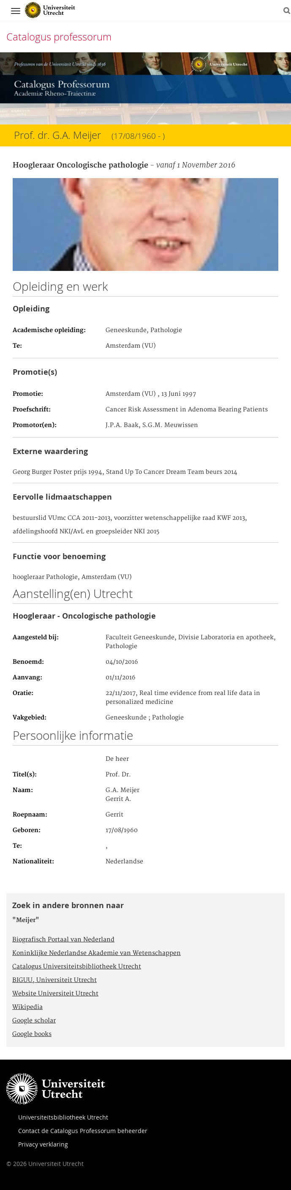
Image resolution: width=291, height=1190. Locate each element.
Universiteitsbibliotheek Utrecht (63, 1117)
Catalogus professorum (59, 36)
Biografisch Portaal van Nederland (63, 940)
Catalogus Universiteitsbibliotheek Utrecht (76, 967)
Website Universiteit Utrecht (55, 994)
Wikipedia (27, 1007)
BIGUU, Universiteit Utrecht (54, 980)
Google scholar (34, 1021)
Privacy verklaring (43, 1144)
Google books (32, 1034)
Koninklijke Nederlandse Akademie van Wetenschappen (96, 953)
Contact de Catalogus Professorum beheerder (82, 1131)
